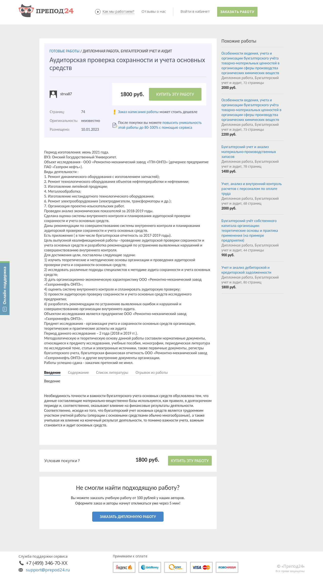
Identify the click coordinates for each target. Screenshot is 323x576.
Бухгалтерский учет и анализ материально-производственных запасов (249, 151)
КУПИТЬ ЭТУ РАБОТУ (175, 94)
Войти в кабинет (195, 11)
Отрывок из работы (151, 372)
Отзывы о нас (154, 11)
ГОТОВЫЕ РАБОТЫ (64, 51)
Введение (52, 372)
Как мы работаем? (118, 11)
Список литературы (112, 372)
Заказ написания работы (138, 111)
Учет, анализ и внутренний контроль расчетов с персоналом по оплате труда (252, 188)
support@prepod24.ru (48, 570)
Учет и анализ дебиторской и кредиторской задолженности (246, 270)
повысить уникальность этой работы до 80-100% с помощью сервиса (160, 125)
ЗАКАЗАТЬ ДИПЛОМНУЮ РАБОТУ (128, 516)
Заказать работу (237, 11)
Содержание (78, 372)
